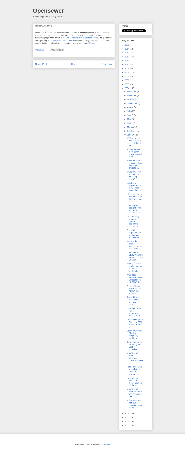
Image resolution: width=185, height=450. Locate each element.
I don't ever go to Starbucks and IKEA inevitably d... (134, 197)
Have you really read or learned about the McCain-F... (134, 267)
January (131, 135)
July (129, 111)
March (130, 127)
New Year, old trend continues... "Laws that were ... (135, 358)
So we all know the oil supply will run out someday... (134, 289)
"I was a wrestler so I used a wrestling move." (134, 175)
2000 (127, 425)
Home (74, 64)
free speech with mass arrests (60, 40)
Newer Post (41, 64)
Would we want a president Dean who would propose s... (134, 164)
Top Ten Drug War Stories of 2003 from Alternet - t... (135, 323)
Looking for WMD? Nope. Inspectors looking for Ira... (135, 312)
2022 (127, 45)
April (129, 123)
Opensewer (48, 10)
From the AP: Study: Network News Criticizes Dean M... (135, 256)
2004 (127, 88)
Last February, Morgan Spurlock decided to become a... (133, 221)
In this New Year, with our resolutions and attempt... (134, 404)
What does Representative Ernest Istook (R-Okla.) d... (134, 278)
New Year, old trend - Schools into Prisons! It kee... (134, 393)
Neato (91, 43)
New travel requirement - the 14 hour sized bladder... (134, 186)
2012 (127, 57)
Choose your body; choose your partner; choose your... (134, 209)
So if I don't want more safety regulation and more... (134, 153)
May (129, 119)
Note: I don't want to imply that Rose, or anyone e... (134, 370)
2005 (127, 84)
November (132, 95)
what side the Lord (43, 35)
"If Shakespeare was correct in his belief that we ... (134, 142)
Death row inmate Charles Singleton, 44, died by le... (134, 334)
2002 (127, 417)
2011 (127, 60)
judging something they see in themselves (80, 38)
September (132, 103)
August (130, 107)
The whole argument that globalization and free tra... (134, 233)
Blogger (106, 444)
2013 (127, 53)
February (131, 131)
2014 (127, 49)
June (129, 115)
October (131, 99)
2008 (127, 72)
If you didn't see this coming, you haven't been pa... (134, 301)
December (132, 91)
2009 (127, 68)
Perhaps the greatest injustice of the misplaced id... (134, 245)
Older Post (107, 64)
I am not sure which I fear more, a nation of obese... (134, 381)
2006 (127, 80)
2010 (127, 64)
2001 (127, 421)
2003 (127, 413)
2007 (127, 76)
